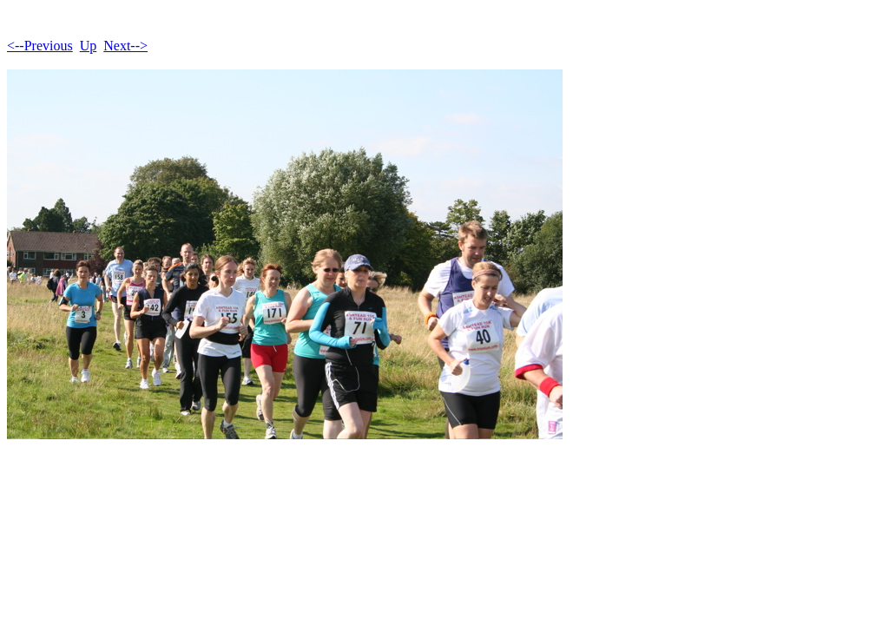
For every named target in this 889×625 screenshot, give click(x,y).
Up (88, 45)
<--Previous (40, 45)
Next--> (125, 45)
